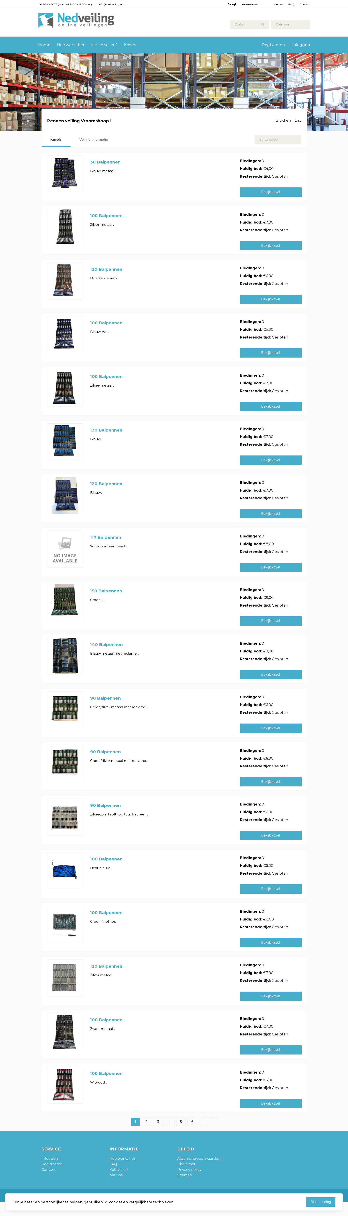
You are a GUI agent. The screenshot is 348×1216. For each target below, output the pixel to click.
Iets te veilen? (104, 45)
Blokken (283, 120)
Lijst (298, 120)
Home (44, 45)
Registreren (273, 45)
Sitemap (184, 1175)
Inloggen (301, 45)
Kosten (131, 45)
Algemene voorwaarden (199, 1158)
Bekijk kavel (270, 192)
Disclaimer (186, 1164)
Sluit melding (320, 1202)
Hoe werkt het (71, 45)
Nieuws (278, 4)
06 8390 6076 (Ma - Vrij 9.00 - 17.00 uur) (65, 4)
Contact (305, 4)
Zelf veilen (118, 1169)
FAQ (291, 4)
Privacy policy (189, 1169)
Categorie (283, 24)
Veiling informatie (93, 139)
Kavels (56, 139)
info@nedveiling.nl (111, 4)
